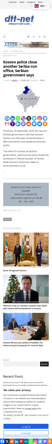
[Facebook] (7, 118)
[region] (26, 415)
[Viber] (23, 118)
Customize (26, 433)
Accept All (26, 426)
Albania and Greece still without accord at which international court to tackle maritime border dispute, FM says (25, 385)
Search (6, 360)
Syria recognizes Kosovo (14, 270)
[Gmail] (7, 123)
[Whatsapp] (18, 118)
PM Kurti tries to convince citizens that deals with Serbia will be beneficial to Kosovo (25, 307)
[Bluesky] (39, 123)
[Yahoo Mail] (12, 123)
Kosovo (7, 219)
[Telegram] (45, 118)
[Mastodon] (23, 123)
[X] (28, 118)
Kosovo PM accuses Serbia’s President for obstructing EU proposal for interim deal (23, 344)
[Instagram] (39, 118)
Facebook (13, 2)
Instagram (31, 2)
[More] (45, 123)
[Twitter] (34, 118)
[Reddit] (28, 123)
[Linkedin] (12, 118)
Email (40, 2)
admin (14, 80)
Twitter (22, 2)
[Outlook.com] (18, 123)
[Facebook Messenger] (34, 123)
